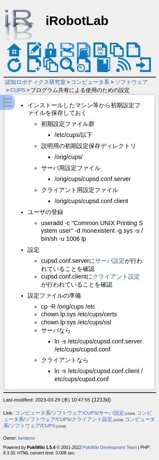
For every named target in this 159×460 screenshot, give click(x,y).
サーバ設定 (110, 260)
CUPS (17, 90)
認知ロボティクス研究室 (35, 82)
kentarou (26, 438)
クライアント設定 (116, 276)
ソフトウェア (131, 82)
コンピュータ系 (90, 82)
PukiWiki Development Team (110, 447)
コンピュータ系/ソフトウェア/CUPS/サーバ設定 (69, 412)
